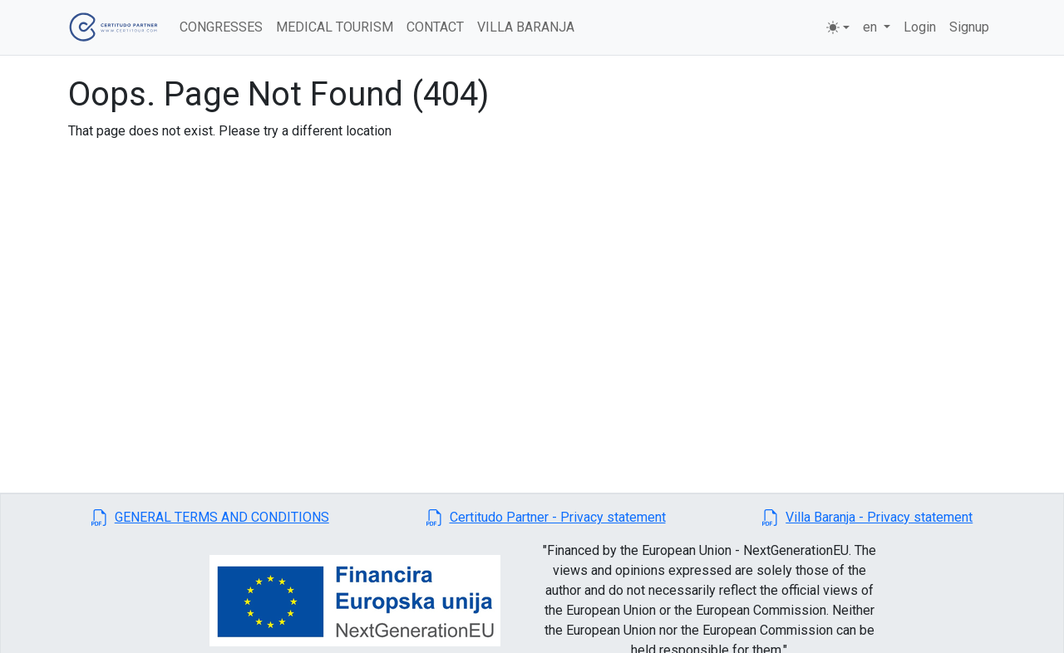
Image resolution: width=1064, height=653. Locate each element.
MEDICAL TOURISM (334, 27)
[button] (210, 518)
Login (920, 27)
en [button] (871, 27)
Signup (969, 27)
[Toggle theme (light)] (838, 27)
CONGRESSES (221, 27)
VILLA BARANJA (525, 27)
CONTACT (435, 27)
